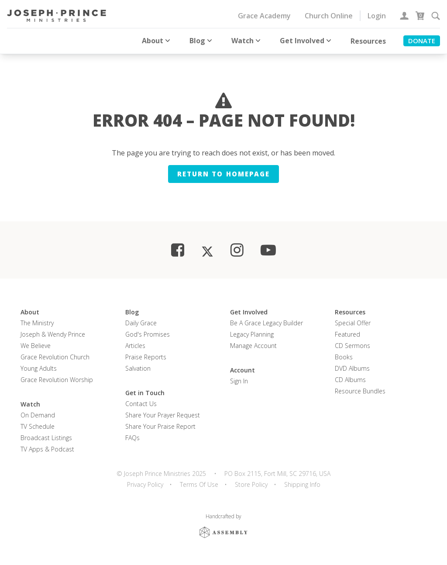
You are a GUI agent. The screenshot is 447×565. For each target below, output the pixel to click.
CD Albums (350, 379)
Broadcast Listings (46, 437)
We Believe (36, 345)
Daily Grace (141, 322)
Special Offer (353, 322)
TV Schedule (38, 425)
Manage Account (253, 345)
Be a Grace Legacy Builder (266, 322)
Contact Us (141, 403)
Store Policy (251, 483)
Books (344, 356)
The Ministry (37, 322)
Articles (135, 345)
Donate (421, 40)
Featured (347, 333)
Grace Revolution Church (55, 356)
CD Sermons (352, 345)
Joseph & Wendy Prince (53, 333)
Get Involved (306, 40)
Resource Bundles (360, 390)
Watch (246, 40)
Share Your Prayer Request (162, 414)
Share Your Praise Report (160, 425)
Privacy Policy (145, 483)
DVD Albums (352, 367)
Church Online (329, 16)
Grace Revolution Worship (57, 379)
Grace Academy (264, 16)
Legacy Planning (252, 333)
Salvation (138, 367)
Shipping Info (302, 483)
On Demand (38, 414)
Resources (368, 41)
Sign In (239, 380)
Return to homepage (223, 173)
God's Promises (147, 333)
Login (377, 16)
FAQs (132, 437)
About (157, 40)
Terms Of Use (199, 483)
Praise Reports (145, 356)
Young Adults (39, 367)
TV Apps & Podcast (47, 448)
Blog (201, 40)
